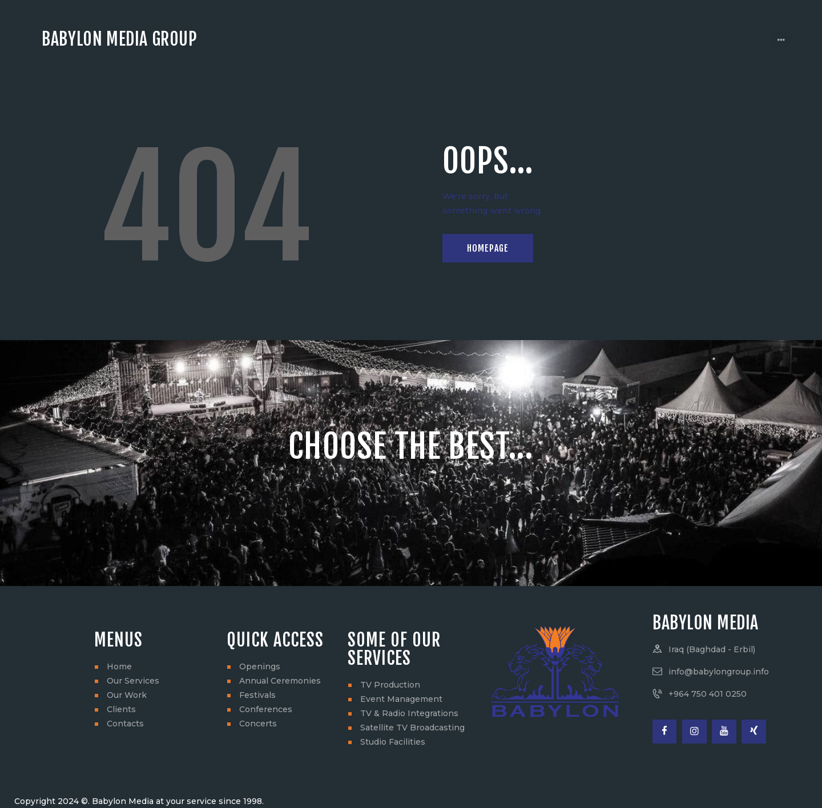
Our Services (133, 681)
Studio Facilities (392, 742)
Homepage (488, 248)
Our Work (127, 695)
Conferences (265, 709)
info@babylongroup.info (718, 671)
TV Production (390, 685)
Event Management (401, 699)
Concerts (258, 723)
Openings (259, 666)
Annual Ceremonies (280, 681)
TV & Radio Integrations (409, 713)
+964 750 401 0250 (707, 694)
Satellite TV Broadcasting (412, 727)
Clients (121, 709)
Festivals (257, 695)
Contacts (125, 723)
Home (119, 666)
